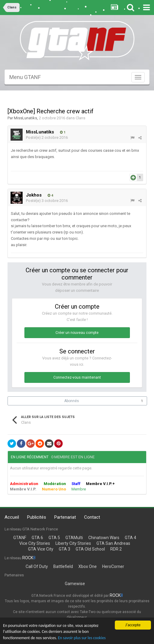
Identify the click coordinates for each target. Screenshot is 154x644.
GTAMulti (74, 537)
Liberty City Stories (73, 543)
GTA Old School (90, 549)
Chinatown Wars (103, 537)
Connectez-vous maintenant (77, 377)
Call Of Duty (37, 566)
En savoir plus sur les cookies (81, 638)
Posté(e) (47, 137)
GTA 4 (130, 537)
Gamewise (75, 583)
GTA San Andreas (113, 543)
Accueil (12, 517)
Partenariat (65, 517)
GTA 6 (37, 537)
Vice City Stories (34, 543)
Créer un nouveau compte (77, 333)
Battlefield (63, 566)
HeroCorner (113, 566)
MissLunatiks (25, 118)
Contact (92, 517)
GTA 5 (54, 537)
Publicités (36, 517)
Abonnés (71, 401)
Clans (80, 118)
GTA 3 (64, 549)
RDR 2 (116, 549)
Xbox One (87, 566)
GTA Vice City (40, 549)
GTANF (19, 537)
